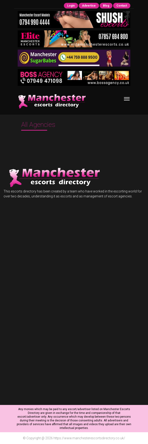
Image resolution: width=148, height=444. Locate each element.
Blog (106, 5)
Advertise (89, 5)
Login (71, 5)
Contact (121, 5)
